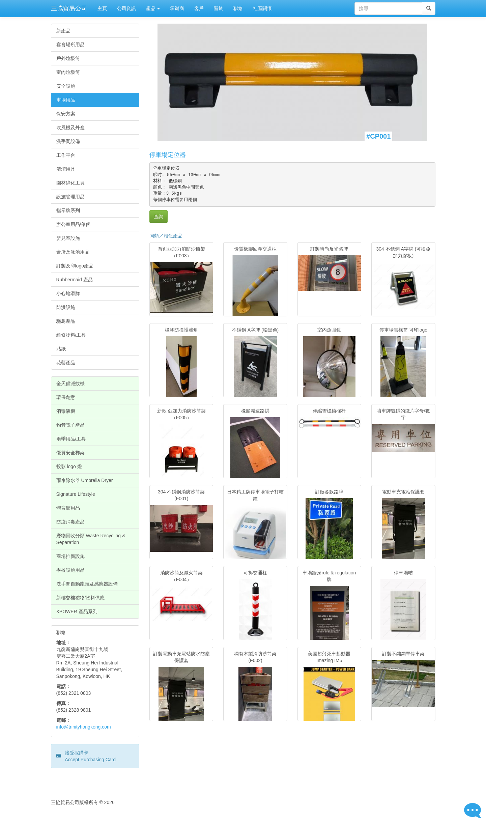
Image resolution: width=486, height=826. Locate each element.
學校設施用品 (70, 570)
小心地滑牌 (68, 293)
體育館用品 (68, 508)
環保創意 (65, 397)
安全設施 (65, 86)
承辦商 (177, 8)
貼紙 (61, 348)
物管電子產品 (70, 425)
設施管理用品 (70, 196)
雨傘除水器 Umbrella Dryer (84, 480)
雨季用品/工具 (71, 439)
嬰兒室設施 (68, 238)
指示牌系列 (68, 210)
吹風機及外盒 (70, 127)
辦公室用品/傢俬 (73, 224)
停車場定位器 (167, 154)
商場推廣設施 (70, 556)
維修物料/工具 (71, 335)
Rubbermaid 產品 (74, 279)
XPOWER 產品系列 (76, 611)
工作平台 (65, 155)
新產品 (63, 30)
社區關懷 (262, 8)
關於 (218, 8)
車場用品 (65, 100)
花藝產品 (65, 362)
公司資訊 (126, 8)
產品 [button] (153, 8)
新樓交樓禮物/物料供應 (80, 597)
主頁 (102, 8)
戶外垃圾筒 (68, 58)
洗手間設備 (68, 141)
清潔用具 (65, 169)
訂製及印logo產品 (74, 265)
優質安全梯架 (70, 452)
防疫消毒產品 (70, 521)
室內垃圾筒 (68, 72)
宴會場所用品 (70, 44)
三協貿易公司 (69, 8)
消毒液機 (65, 411)
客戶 (199, 8)
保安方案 (65, 113)
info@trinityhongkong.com (83, 727)
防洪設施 (65, 307)
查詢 (158, 216)
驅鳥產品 (65, 321)
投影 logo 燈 (69, 466)
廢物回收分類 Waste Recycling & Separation (90, 539)
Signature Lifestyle (75, 494)
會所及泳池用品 (72, 252)
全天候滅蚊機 (70, 383)
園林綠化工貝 (70, 183)
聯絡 (238, 8)
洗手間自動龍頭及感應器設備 (87, 584)
